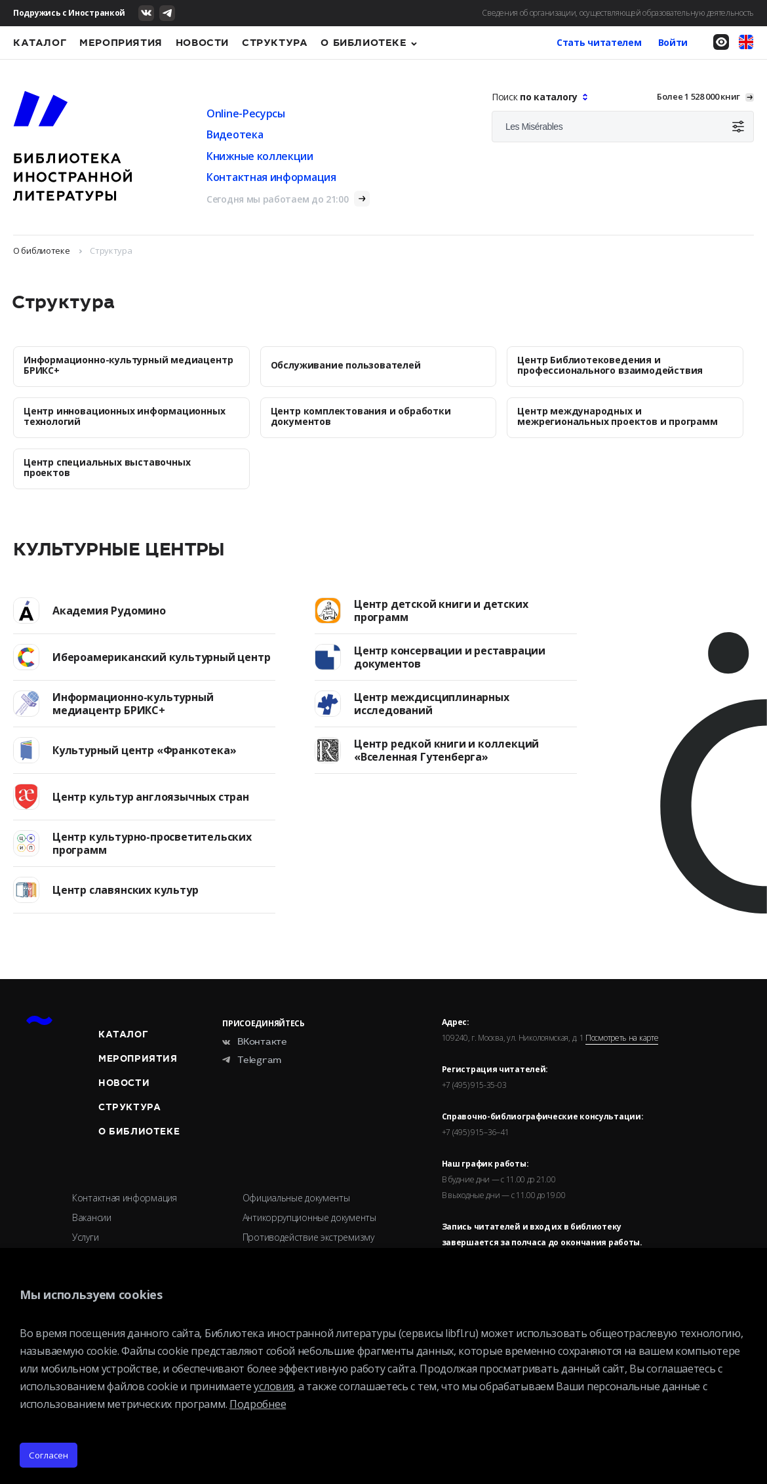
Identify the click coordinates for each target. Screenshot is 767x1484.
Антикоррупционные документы (309, 1217)
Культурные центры (119, 549)
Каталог (39, 42)
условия (273, 1386)
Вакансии (91, 1217)
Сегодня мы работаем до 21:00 (277, 199)
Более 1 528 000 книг (698, 96)
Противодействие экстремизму (308, 1237)
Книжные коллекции (259, 156)
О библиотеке (363, 42)
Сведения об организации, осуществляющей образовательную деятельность (618, 12)
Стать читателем (599, 42)
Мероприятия (121, 42)
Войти (673, 42)
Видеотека (234, 134)
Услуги (85, 1237)
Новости (202, 42)
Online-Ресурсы (245, 113)
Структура (274, 42)
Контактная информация (271, 177)
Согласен (48, 1455)
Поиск (536, 96)
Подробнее (257, 1404)
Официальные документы (296, 1198)
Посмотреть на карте (621, 1038)
